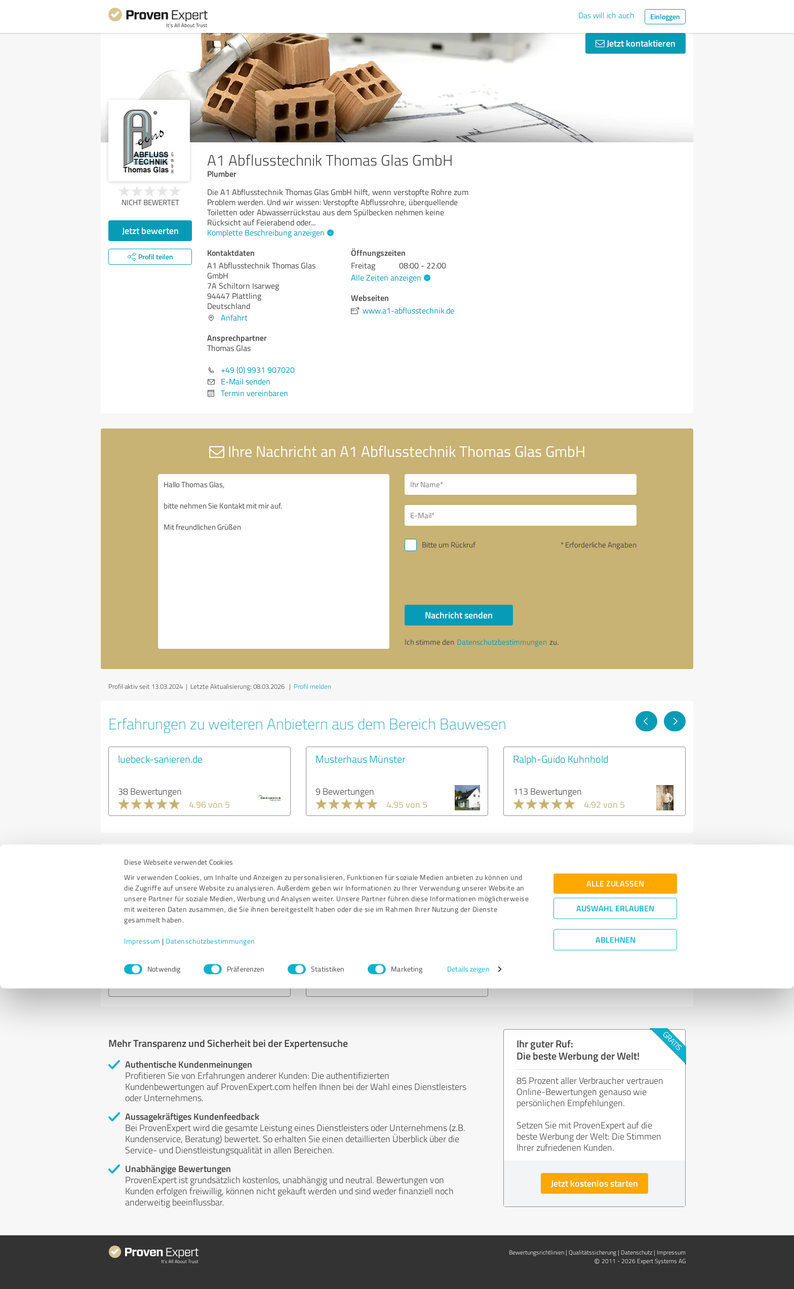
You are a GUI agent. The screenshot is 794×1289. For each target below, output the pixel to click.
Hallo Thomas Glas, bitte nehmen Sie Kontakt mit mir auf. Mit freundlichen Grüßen (274, 561)
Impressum (142, 1241)
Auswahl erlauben (615, 1209)
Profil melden (312, 686)
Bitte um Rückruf (448, 544)
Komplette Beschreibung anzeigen (269, 232)
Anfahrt (234, 317)
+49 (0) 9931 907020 (258, 369)
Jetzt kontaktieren (636, 43)
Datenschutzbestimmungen (210, 1241)
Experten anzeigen (164, 976)
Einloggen (665, 16)
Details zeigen (468, 1270)
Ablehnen (616, 1240)
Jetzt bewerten (150, 230)
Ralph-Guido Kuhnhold (560, 759)
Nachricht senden (459, 614)
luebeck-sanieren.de (160, 759)
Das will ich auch (606, 15)
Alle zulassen (615, 1184)
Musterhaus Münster (360, 759)
